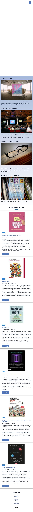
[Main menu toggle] (30, 2)
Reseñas (3, 232)
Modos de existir (6, 281)
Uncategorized (16, 504)
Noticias (16, 501)
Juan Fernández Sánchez (6, 237)
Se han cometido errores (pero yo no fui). (12, 235)
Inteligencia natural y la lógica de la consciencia (13, 374)
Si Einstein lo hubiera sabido (9, 467)
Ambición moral (6, 327)
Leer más (6, 253)
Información (16, 499)
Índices (16, 498)
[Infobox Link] (16, 91)
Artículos (16, 495)
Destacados (16, 496)
